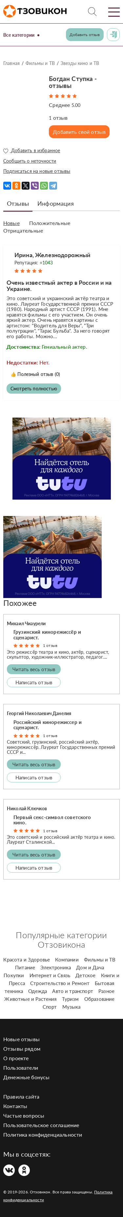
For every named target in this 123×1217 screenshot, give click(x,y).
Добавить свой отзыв (79, 132)
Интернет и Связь (50, 975)
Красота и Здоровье (26, 959)
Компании (66, 959)
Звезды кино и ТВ (80, 63)
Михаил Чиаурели (26, 623)
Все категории (18, 35)
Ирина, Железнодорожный (52, 254)
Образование (99, 999)
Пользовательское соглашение (41, 1125)
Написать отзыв (33, 682)
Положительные (49, 223)
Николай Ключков (27, 808)
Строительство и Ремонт (60, 983)
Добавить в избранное (31, 151)
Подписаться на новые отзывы (36, 171)
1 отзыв (50, 645)
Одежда (37, 991)
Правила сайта (21, 1096)
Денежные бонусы (26, 1077)
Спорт (50, 1007)
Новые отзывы (21, 1039)
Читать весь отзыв (33, 669)
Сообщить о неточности (29, 160)
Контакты (15, 1106)
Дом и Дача (90, 967)
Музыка (71, 1007)
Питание (25, 967)
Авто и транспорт (72, 991)
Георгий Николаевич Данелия (39, 713)
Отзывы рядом (21, 1048)
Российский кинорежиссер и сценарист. (47, 725)
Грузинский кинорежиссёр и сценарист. (47, 634)
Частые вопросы (23, 1115)
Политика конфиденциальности (42, 1134)
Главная (11, 63)
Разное (106, 991)
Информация (55, 203)
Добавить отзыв (85, 34)
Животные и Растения (30, 999)
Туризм (70, 999)
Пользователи (20, 1067)
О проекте (16, 1058)
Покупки (14, 975)
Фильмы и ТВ (40, 63)
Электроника (55, 967)
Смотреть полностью (33, 388)
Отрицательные (23, 231)
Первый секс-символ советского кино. (52, 820)
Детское (85, 975)
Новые (11, 223)
